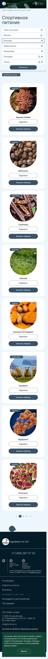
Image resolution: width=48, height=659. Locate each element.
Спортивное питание (10, 75)
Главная (4, 10)
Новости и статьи (10, 585)
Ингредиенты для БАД (12, 10)
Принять (24, 651)
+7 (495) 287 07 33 (23, 553)
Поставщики (8, 603)
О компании (8, 581)
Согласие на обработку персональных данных (20, 629)
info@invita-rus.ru (35, 572)
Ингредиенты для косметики (16, 599)
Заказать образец (23, 129)
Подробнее (23, 122)
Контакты (7, 590)
